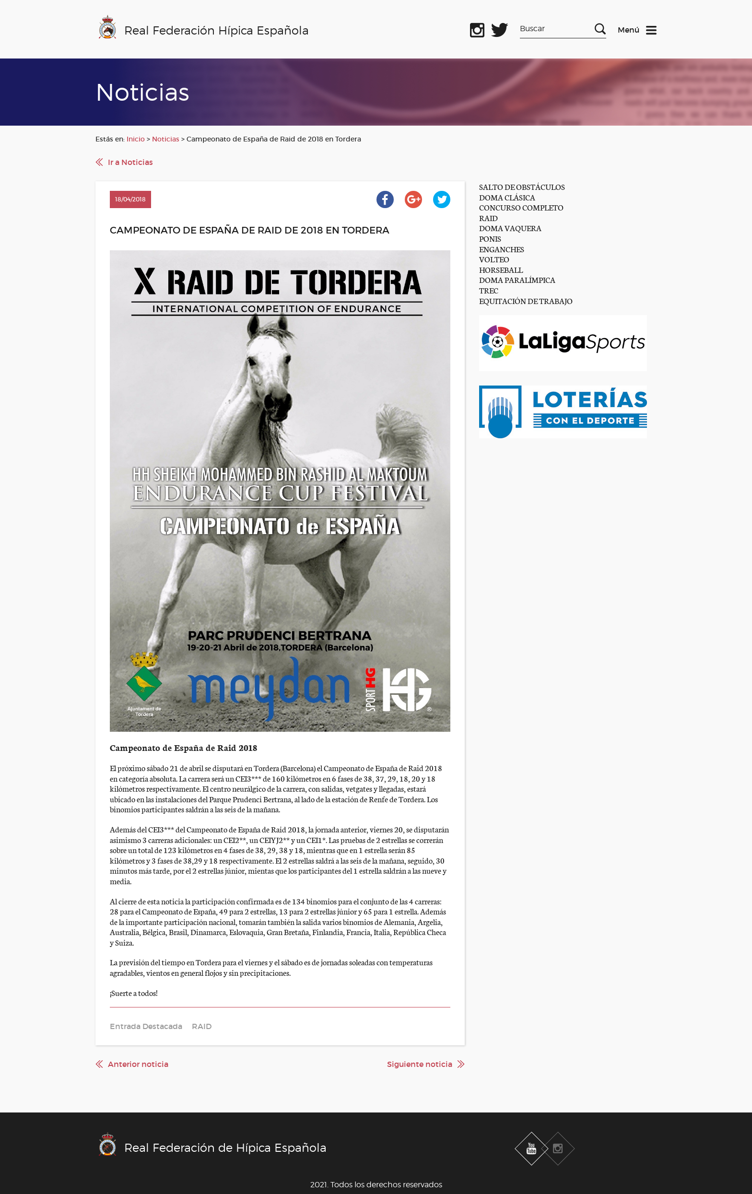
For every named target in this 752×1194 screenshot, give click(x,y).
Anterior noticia (138, 1064)
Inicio (136, 139)
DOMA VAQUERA (510, 227)
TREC (488, 289)
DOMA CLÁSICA (507, 196)
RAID (488, 217)
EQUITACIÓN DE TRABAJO (526, 300)
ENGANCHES (501, 248)
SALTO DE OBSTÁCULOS (522, 186)
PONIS (490, 238)
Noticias (165, 139)
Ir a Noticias (130, 162)
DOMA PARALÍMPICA (517, 279)
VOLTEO (494, 258)
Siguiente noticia (419, 1064)
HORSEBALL (501, 269)
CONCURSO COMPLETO (521, 206)
